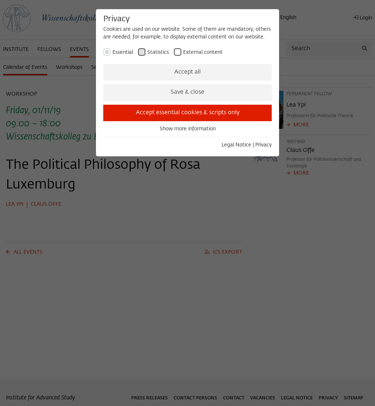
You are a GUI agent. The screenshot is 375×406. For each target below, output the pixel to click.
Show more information (188, 128)
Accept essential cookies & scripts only (188, 113)
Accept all (187, 72)
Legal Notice (236, 145)
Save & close (187, 92)
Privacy (263, 145)
